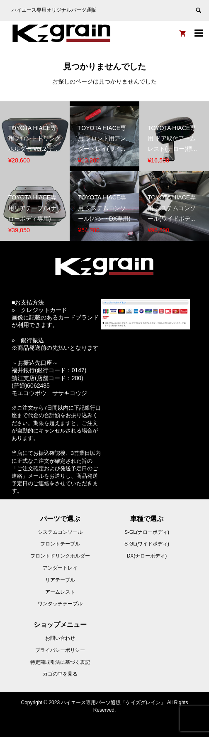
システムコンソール (60, 532)
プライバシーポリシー (60, 650)
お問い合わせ (60, 638)
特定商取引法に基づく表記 (60, 662)
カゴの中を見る (60, 674)
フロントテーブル (60, 544)
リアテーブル (60, 580)
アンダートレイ (60, 568)
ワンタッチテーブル (60, 604)
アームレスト (60, 592)
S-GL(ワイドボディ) (146, 544)
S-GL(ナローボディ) (146, 532)
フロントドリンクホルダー (60, 556)
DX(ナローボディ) (147, 556)
